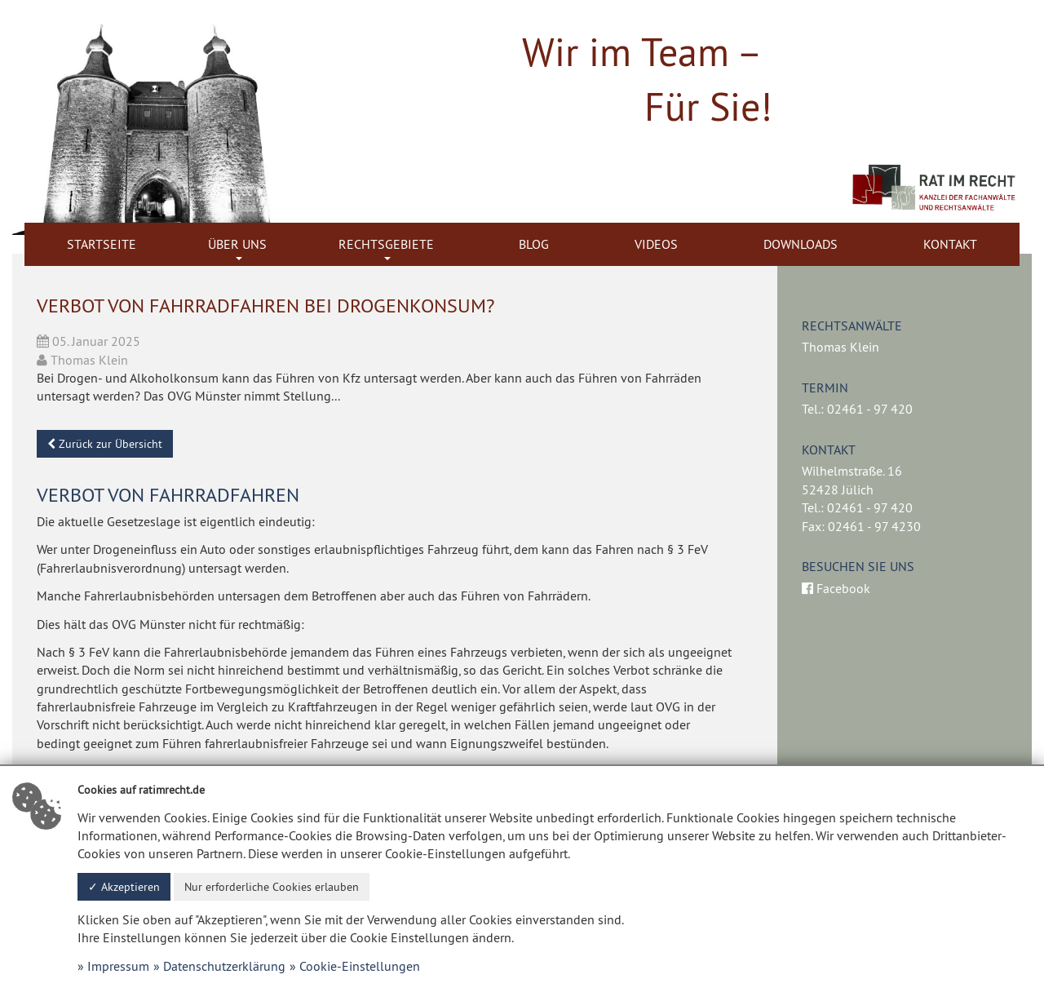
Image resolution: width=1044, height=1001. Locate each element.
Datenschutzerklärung (224, 966)
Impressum (118, 966)
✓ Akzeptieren (124, 886)
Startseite (101, 244)
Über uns (237, 244)
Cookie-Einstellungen (359, 966)
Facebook (836, 588)
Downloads (800, 244)
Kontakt (950, 244)
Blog (534, 244)
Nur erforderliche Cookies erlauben (271, 886)
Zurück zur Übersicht (104, 443)
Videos (656, 244)
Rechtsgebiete (386, 244)
